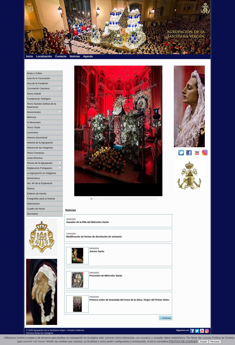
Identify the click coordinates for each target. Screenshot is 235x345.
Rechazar (215, 341)
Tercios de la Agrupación (40, 163)
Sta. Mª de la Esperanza (39, 183)
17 (136, 199)
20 (144, 199)
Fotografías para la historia (41, 198)
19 (141, 199)
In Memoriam (34, 122)
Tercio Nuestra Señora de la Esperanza (41, 105)
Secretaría (32, 213)
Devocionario (34, 112)
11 (119, 199)
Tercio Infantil (34, 93)
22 (150, 199)
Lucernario (32, 132)
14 (128, 199)
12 (122, 199)
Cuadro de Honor (36, 208)
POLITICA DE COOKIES (183, 341)
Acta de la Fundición (37, 83)
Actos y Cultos (34, 73)
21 (147, 199)
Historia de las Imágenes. (40, 147)
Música (30, 188)
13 (125, 199)
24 (155, 199)
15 (130, 199)
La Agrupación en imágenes (41, 173)
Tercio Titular (33, 127)
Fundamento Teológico (39, 98)
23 (153, 199)
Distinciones (33, 203)
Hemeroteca (33, 178)
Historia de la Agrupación (40, 142)
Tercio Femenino (35, 153)
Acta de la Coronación (38, 78)
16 (133, 199)
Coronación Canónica (38, 88)
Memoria (31, 117)
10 (117, 199)
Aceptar (203, 341)
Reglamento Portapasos (39, 168)
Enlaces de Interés (36, 193)
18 (139, 199)
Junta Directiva (34, 158)
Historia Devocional (37, 137)
